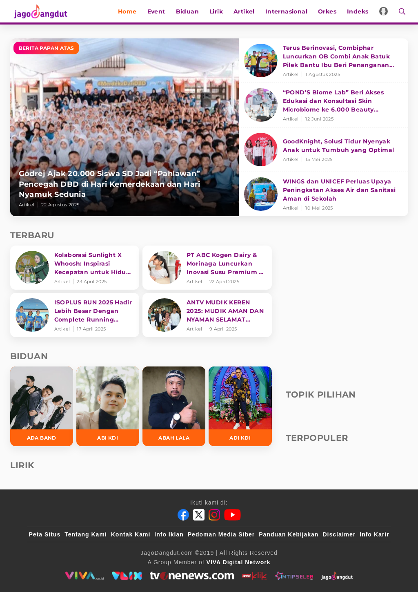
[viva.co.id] (84, 576)
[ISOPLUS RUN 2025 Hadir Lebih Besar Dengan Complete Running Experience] (75, 315)
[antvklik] (254, 576)
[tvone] (191, 576)
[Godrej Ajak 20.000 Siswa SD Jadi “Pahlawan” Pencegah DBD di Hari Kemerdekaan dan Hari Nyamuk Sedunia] (124, 127)
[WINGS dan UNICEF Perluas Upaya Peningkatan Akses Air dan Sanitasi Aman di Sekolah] (323, 194)
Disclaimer (339, 534)
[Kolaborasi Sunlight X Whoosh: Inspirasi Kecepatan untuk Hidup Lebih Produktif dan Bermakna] (75, 268)
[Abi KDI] (107, 406)
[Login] (386, 11)
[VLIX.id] (127, 576)
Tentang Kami (85, 534)
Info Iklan (168, 534)
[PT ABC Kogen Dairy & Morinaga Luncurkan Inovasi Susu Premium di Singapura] (207, 268)
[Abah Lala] (173, 406)
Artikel (246, 11)
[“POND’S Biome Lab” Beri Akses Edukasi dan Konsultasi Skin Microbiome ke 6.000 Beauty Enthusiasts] (323, 105)
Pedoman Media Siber (221, 534)
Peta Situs (45, 534)
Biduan (189, 11)
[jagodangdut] (337, 576)
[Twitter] (199, 515)
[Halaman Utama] (39, 11)
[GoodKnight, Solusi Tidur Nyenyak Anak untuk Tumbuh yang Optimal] (323, 149)
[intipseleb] (294, 576)
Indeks (360, 11)
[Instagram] (214, 515)
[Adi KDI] (240, 406)
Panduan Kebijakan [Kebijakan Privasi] (288, 534)
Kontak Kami (131, 534)
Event (159, 11)
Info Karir (374, 534)
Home (129, 11)
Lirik (218, 11)
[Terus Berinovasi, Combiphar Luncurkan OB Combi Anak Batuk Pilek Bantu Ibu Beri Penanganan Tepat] (323, 60)
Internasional (289, 11)
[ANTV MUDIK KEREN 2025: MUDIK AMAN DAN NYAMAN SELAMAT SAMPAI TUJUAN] (207, 315)
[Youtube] (232, 515)
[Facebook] (183, 515)
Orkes (329, 11)
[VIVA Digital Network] (239, 562)
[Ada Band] (41, 406)
